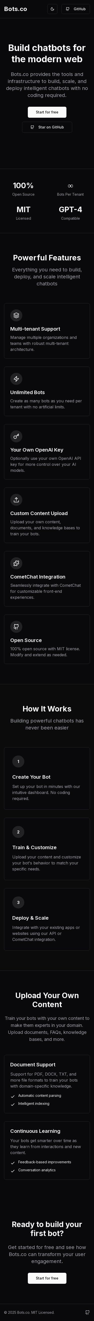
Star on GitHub (47, 127)
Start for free (47, 112)
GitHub (76, 9)
